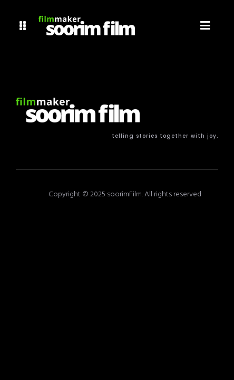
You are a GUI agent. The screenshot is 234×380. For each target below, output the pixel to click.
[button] (23, 25)
